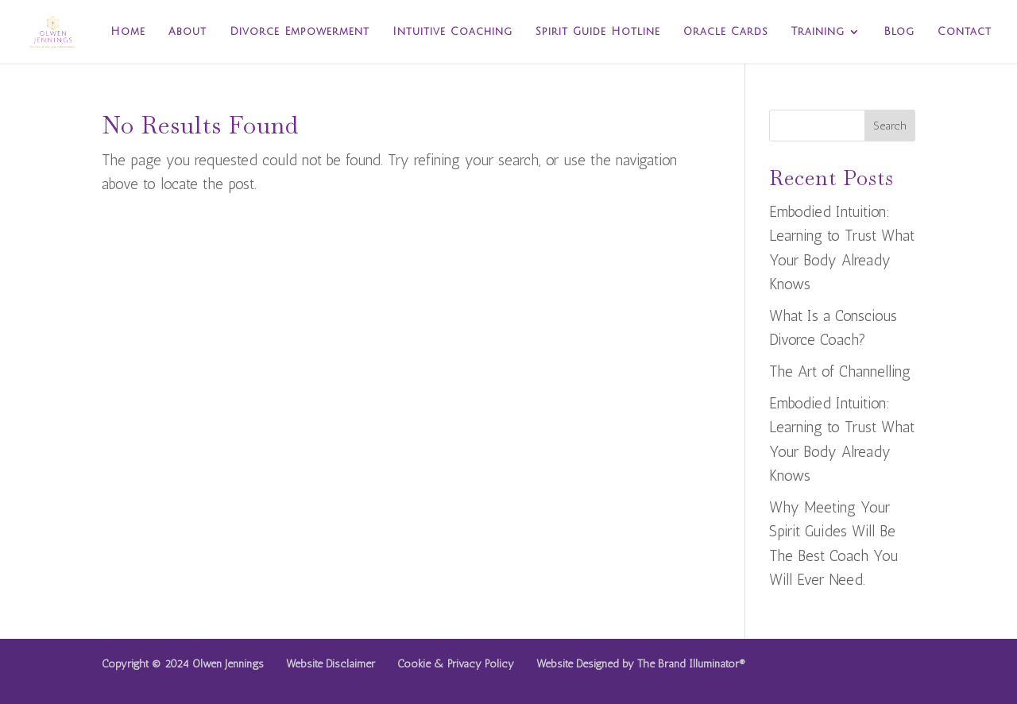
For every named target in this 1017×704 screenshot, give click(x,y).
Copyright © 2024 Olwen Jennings (183, 664)
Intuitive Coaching (452, 31)
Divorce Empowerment (299, 31)
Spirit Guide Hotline (598, 31)
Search (890, 126)
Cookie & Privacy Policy (455, 664)
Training (818, 31)
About (187, 31)
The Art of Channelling (840, 371)
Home (127, 31)
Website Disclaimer (330, 664)
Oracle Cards (725, 31)
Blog (899, 31)
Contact (965, 31)
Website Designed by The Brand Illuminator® (640, 664)
